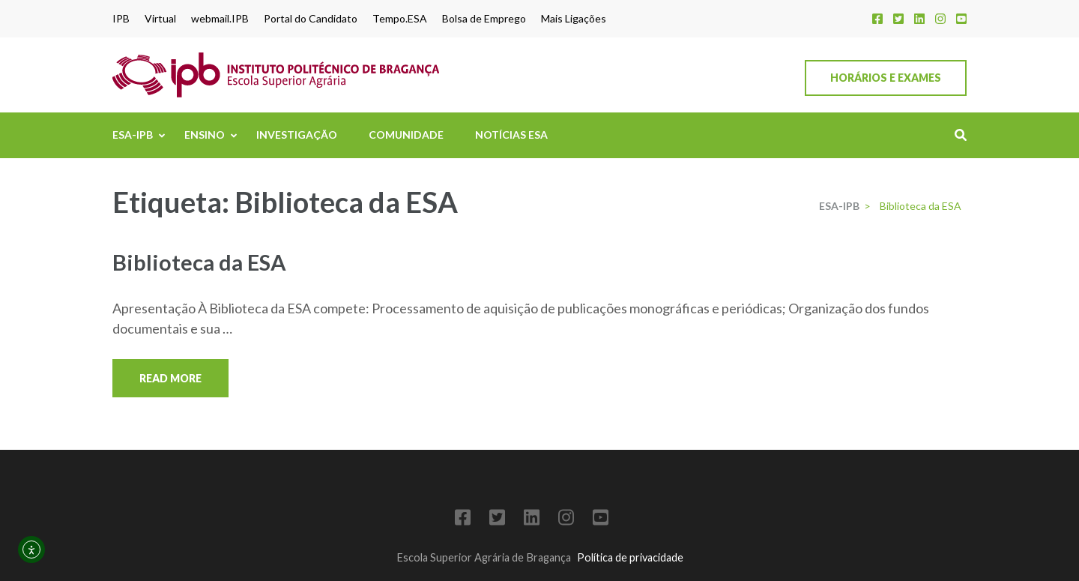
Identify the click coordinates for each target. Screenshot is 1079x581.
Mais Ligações (573, 19)
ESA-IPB (132, 134)
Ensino (204, 134)
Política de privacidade (630, 557)
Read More (170, 378)
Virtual (160, 19)
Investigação (296, 134)
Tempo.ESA (399, 19)
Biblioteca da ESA (199, 262)
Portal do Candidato (310, 19)
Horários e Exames (885, 77)
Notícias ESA (511, 134)
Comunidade (406, 134)
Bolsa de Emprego (484, 19)
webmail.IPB (220, 19)
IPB (121, 19)
